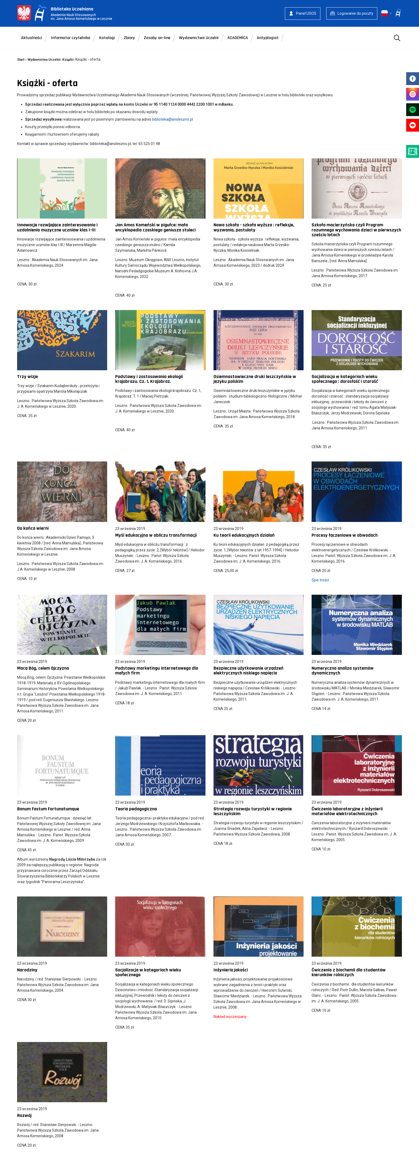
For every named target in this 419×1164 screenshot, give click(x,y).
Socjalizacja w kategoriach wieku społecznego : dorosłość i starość (345, 378)
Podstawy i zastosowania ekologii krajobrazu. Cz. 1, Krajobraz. (149, 378)
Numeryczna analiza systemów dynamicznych (343, 670)
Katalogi (107, 38)
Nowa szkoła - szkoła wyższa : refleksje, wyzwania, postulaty (254, 227)
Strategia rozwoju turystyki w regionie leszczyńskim (253, 811)
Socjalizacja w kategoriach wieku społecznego (148, 972)
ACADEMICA (237, 38)
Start (20, 60)
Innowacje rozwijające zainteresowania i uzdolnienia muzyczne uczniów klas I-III (57, 227)
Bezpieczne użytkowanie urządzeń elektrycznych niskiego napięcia (249, 670)
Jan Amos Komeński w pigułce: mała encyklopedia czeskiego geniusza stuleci (155, 227)
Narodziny (27, 970)
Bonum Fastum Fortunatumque (48, 809)
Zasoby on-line (157, 38)
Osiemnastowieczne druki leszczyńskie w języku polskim (255, 378)
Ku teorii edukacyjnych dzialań (244, 535)
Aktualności (31, 38)
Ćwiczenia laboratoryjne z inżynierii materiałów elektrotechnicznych (347, 811)
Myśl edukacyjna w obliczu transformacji (156, 535)
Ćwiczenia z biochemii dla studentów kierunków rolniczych (349, 972)
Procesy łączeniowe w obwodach (345, 535)
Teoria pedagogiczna (136, 809)
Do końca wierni (33, 528)
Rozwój (24, 1115)
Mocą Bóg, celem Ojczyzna (43, 668)
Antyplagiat (268, 38)
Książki (67, 60)
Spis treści (320, 580)
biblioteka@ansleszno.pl (172, 119)
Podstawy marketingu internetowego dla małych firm (156, 670)
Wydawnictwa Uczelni (199, 38)
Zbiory (129, 38)
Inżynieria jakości (231, 970)
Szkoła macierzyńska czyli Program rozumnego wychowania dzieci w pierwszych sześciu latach (356, 230)
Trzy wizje (27, 376)
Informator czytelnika (70, 38)
